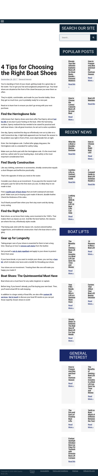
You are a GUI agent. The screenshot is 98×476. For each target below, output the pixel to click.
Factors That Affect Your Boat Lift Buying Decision (91, 291)
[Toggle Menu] (2, 21)
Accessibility (44, 471)
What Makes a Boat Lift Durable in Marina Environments (73, 146)
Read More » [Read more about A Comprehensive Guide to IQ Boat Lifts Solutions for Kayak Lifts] (93, 184)
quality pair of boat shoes (16, 192)
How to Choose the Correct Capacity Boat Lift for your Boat (71, 105)
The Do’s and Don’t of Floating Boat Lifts (71, 415)
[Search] (93, 37)
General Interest (25, 79)
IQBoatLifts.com (89, 471)
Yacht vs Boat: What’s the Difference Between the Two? (92, 415)
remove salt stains (27, 246)
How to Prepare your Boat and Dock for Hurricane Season (92, 67)
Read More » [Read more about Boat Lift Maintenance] (93, 104)
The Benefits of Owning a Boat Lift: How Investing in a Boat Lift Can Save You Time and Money (72, 254)
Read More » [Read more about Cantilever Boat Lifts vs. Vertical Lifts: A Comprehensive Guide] (73, 182)
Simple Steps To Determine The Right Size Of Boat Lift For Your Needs (72, 326)
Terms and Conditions (60, 471)
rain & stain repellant (20, 251)
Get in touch (13, 297)
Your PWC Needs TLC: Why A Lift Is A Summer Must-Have (71, 293)
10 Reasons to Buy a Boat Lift (91, 244)
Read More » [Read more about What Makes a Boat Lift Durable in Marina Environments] (73, 154)
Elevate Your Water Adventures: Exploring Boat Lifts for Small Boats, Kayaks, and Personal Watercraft (73, 71)
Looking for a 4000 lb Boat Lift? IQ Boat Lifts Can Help (71, 204)
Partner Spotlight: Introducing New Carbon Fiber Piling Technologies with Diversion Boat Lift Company (73, 448)
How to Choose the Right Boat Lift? (91, 147)
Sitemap (75, 471)
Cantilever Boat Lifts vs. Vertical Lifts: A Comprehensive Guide (74, 174)
